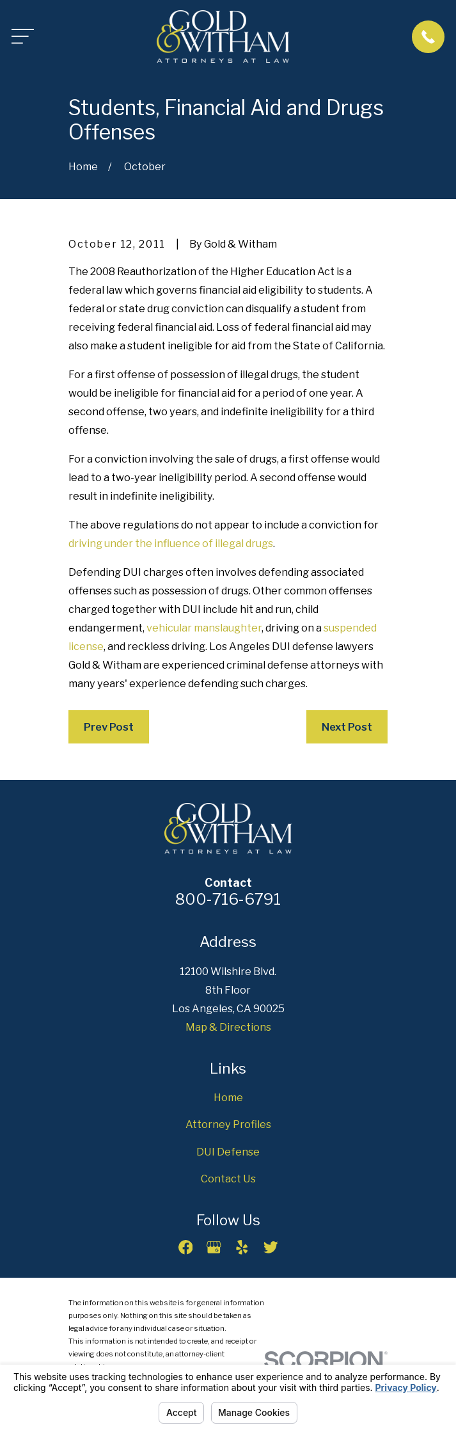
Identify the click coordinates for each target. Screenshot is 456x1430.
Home (228, 1097)
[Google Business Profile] (214, 1247)
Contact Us (228, 1178)
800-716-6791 (228, 899)
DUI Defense (228, 1151)
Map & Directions (228, 1027)
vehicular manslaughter (204, 627)
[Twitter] (270, 1247)
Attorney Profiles (228, 1124)
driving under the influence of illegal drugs (170, 543)
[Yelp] (242, 1247)
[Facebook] (185, 1247)
